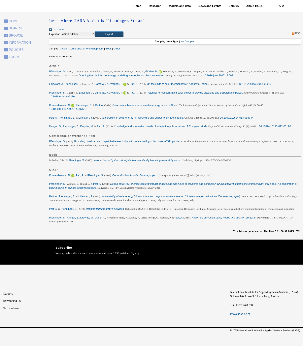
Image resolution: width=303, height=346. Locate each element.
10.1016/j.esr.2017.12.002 (218, 75)
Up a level (56, 29)
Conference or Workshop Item (86, 48)
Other (117, 48)
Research (155, 6)
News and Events (209, 6)
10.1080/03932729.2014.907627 (68, 108)
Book (109, 48)
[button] (109, 34)
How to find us (12, 301)
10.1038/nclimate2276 (62, 96)
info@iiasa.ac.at (240, 314)
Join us (234, 6)
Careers (8, 293)
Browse (16, 35)
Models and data (180, 6)
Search (15, 28)
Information (20, 42)
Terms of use (11, 308)
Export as (54, 34)
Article (63, 48)
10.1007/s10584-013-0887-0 (236, 117)
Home (137, 6)
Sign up (135, 253)
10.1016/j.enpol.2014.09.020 (255, 83)
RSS (295, 33)
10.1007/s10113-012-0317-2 (275, 126)
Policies (16, 49)
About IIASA (254, 6)
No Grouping (188, 41)
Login (14, 57)
